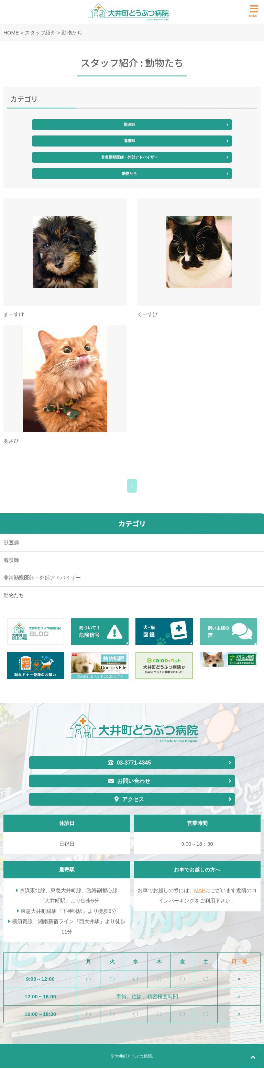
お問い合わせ (129, 782)
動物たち (129, 174)
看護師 (129, 141)
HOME (11, 33)
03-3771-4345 (129, 764)
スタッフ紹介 (40, 33)
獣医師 (129, 124)
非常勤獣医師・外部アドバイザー (129, 157)
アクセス (129, 800)
